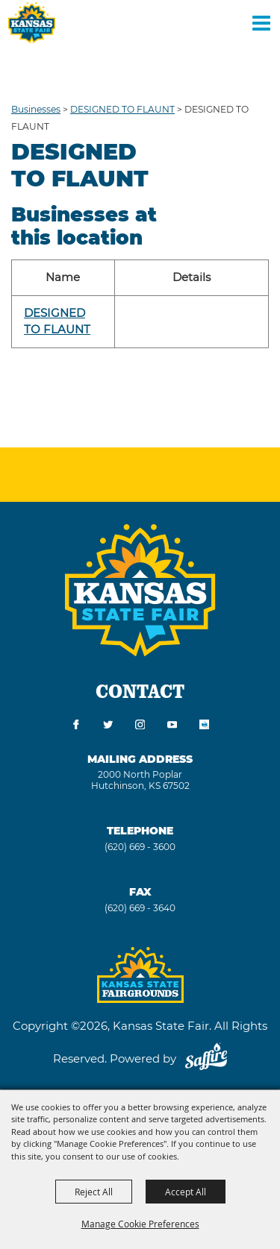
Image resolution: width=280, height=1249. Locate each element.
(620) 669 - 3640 (140, 907)
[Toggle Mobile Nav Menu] (261, 22)
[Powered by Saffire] (206, 1058)
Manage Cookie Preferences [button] (140, 1224)
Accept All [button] (185, 1192)
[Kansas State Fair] (31, 22)
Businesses (35, 109)
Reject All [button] (94, 1192)
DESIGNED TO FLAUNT (122, 109)
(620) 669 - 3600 (140, 846)
